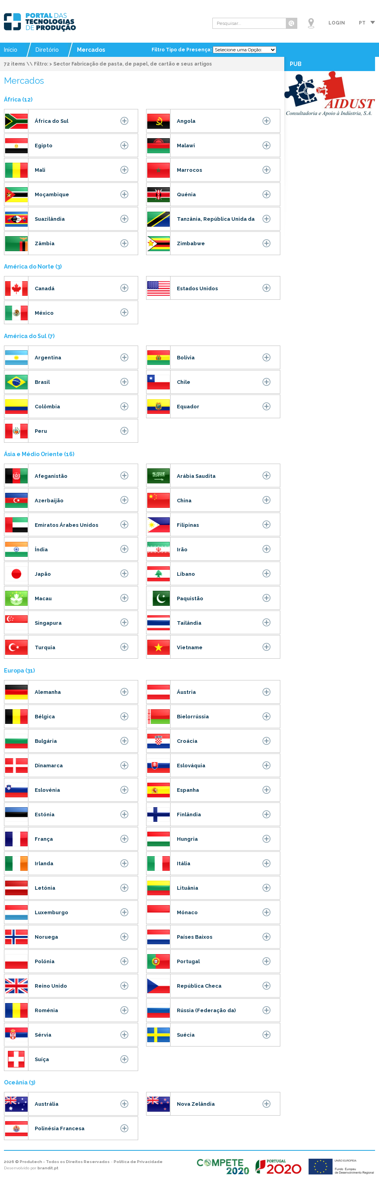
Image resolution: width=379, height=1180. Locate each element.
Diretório (47, 50)
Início (10, 50)
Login (336, 23)
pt (362, 23)
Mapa (311, 23)
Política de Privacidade (138, 1161)
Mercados (91, 50)
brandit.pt (48, 1168)
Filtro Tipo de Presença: (182, 50)
